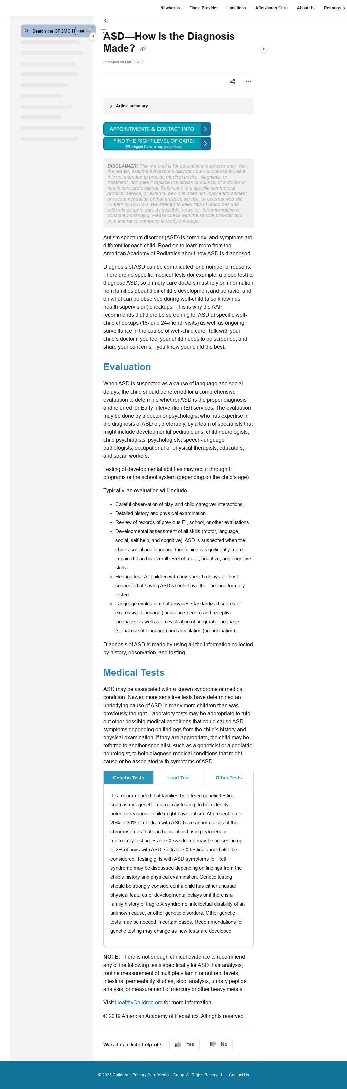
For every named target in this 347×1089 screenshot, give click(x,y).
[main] (178, 538)
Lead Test (178, 777)
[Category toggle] (93, 36)
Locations (236, 7)
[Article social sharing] (232, 81)
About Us (306, 7)
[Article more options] (248, 81)
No (218, 1044)
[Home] (105, 21)
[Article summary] (178, 106)
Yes (184, 1044)
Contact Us (239, 1074)
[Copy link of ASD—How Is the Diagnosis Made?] (143, 49)
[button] (58, 31)
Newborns (170, 7)
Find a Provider (203, 7)
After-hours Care (271, 7)
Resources (334, 7)
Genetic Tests (128, 777)
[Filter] (103, 31)
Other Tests (229, 777)
